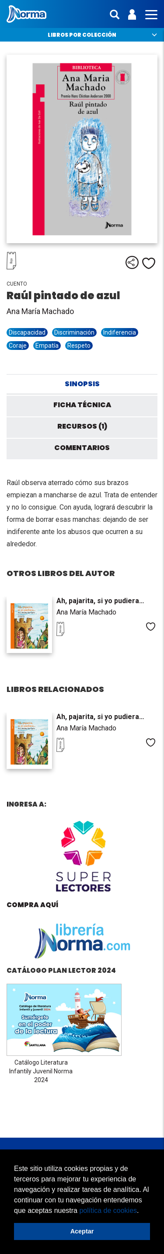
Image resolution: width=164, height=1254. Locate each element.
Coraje (18, 345)
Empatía (47, 345)
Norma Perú (26, 14)
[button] (142, 1211)
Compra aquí (32, 904)
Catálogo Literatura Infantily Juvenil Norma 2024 (41, 1071)
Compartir (132, 262)
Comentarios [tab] (82, 448)
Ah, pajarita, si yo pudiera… (100, 601)
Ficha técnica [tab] (82, 405)
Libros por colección (82, 34)
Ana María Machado (40, 311)
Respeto (79, 345)
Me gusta (148, 263)
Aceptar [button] (82, 1231)
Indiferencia (119, 332)
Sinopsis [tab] (82, 384)
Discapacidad (27, 332)
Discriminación (74, 332)
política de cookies (108, 1210)
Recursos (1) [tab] (82, 426)
